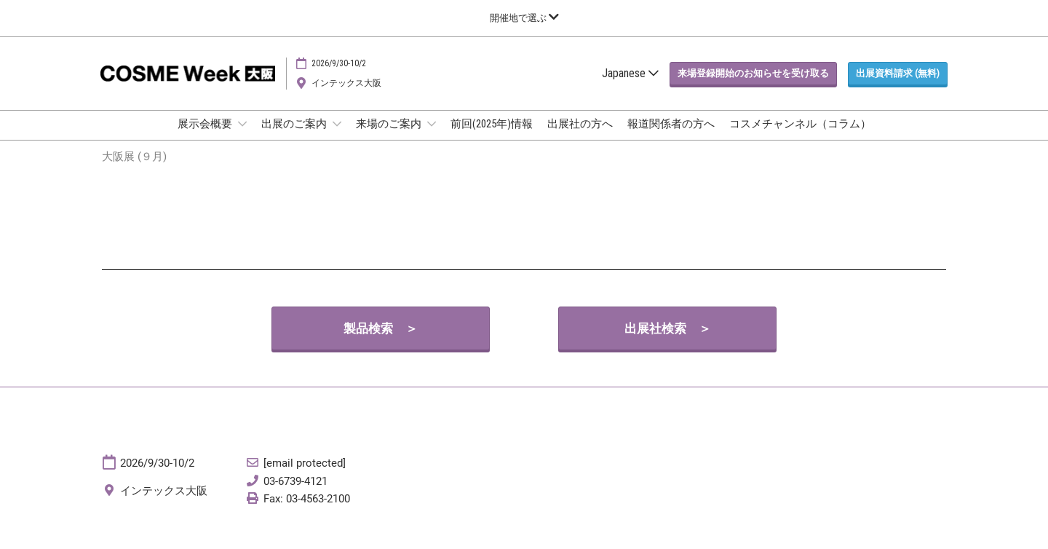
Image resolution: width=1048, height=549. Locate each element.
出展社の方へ (580, 137)
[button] (753, 87)
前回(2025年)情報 (491, 137)
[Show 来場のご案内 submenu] (431, 138)
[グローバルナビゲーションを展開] (524, 18)
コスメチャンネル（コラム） (800, 137)
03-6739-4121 (295, 494)
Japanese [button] (630, 87)
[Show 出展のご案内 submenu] (337, 138)
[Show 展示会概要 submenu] (242, 138)
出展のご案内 (295, 137)
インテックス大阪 (346, 97)
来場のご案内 (390, 137)
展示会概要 (206, 137)
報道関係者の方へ (671, 137)
